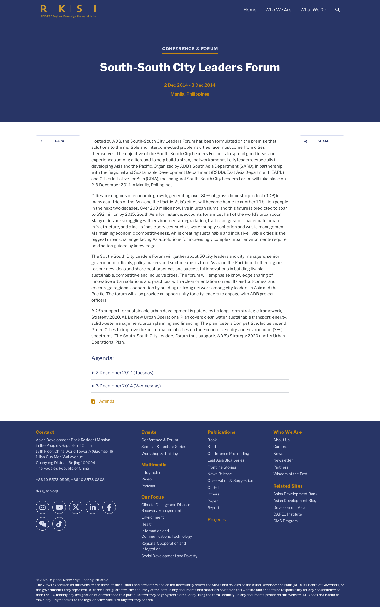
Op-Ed (213, 487)
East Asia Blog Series (226, 460)
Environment (152, 517)
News (278, 453)
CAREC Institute (287, 514)
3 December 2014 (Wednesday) (128, 385)
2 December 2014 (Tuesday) (125, 372)
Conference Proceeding (228, 453)
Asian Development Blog (294, 500)
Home (250, 10)
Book (212, 440)
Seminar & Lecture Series (163, 446)
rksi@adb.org (47, 491)
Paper (213, 501)
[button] (190, 373)
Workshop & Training (159, 453)
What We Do (313, 10)
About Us (281, 440)
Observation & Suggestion (230, 480)
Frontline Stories (222, 467)
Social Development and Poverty (169, 556)
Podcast (148, 486)
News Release (220, 474)
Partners (280, 467)
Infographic (151, 472)
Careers (280, 446)
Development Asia (289, 507)
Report (213, 508)
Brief (212, 446)
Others (213, 494)
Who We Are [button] (278, 10)
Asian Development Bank (295, 494)
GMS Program (285, 521)
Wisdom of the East (290, 474)
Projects (217, 519)
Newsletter (283, 460)
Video (146, 479)
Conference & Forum (159, 440)
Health (147, 524)
